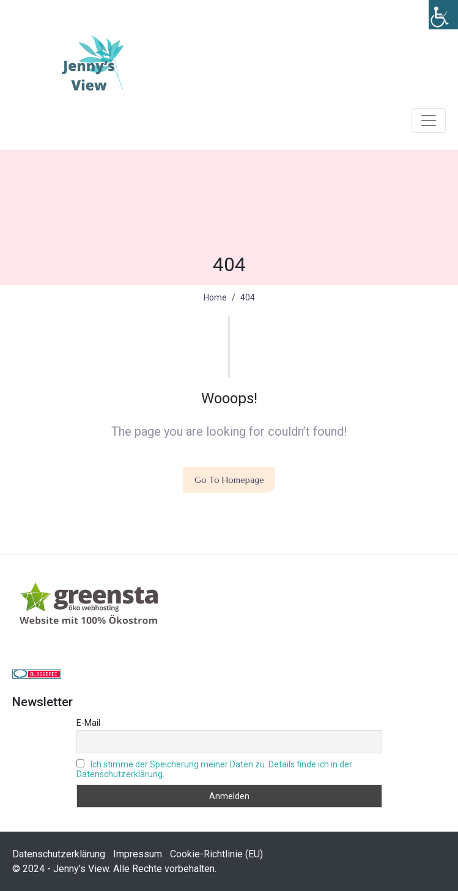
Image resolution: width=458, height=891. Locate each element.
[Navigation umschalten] (429, 120)
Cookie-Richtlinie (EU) (216, 854)
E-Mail (88, 723)
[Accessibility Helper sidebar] (443, 14)
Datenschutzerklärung (58, 854)
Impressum (137, 854)
